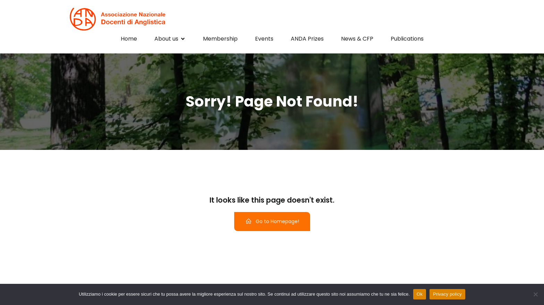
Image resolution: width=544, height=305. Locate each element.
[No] (535, 294)
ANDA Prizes (307, 39)
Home (129, 39)
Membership (220, 39)
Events (264, 39)
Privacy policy (447, 294)
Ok (420, 294)
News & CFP (357, 39)
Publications (407, 39)
